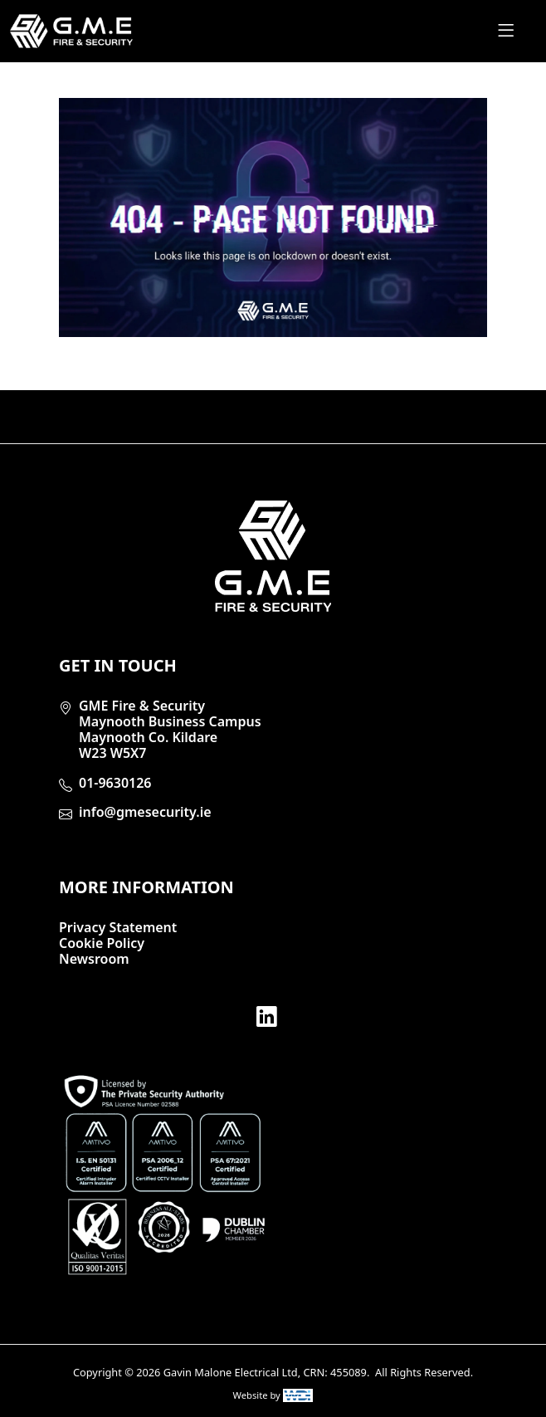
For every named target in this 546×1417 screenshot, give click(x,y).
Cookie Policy (101, 943)
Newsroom (94, 959)
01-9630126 (115, 783)
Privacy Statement (118, 927)
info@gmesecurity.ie (145, 812)
